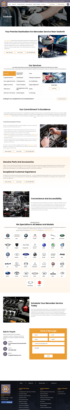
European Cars (61, 387)
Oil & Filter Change (23, 389)
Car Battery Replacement (45, 402)
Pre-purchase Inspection (24, 404)
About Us (14, 4)
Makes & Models (36, 4)
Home (9, 4)
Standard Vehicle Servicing (24, 391)
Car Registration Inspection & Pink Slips (27, 387)
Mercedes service (8, 115)
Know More (54, 88)
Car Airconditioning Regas (45, 399)
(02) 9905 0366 (33, 229)
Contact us (43, 4)
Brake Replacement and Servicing (47, 387)
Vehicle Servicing (20, 4)
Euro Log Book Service (23, 395)
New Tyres (42, 397)
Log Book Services (23, 393)
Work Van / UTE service (24, 402)
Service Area (42, 378)
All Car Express (7, 40)
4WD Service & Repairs (24, 400)
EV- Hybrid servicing (23, 399)
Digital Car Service (23, 397)
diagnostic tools (31, 145)
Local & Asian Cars (62, 389)
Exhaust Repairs (43, 400)
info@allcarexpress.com (49, 229)
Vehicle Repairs (29, 4)
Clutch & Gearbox (44, 389)
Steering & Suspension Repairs (46, 393)
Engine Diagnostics (44, 391)
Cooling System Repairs (45, 395)
